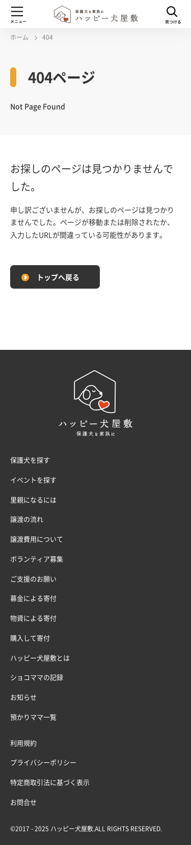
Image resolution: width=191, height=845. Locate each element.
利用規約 (23, 743)
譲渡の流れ (26, 519)
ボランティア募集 (36, 559)
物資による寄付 (33, 618)
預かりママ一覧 (33, 717)
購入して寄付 (30, 638)
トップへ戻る (58, 277)
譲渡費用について (36, 539)
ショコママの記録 (36, 677)
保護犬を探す (30, 460)
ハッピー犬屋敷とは (40, 657)
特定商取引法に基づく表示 (50, 782)
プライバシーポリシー (43, 762)
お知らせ (23, 697)
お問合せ (23, 802)
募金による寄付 (33, 598)
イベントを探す (33, 479)
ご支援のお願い (33, 578)
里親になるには (33, 499)
